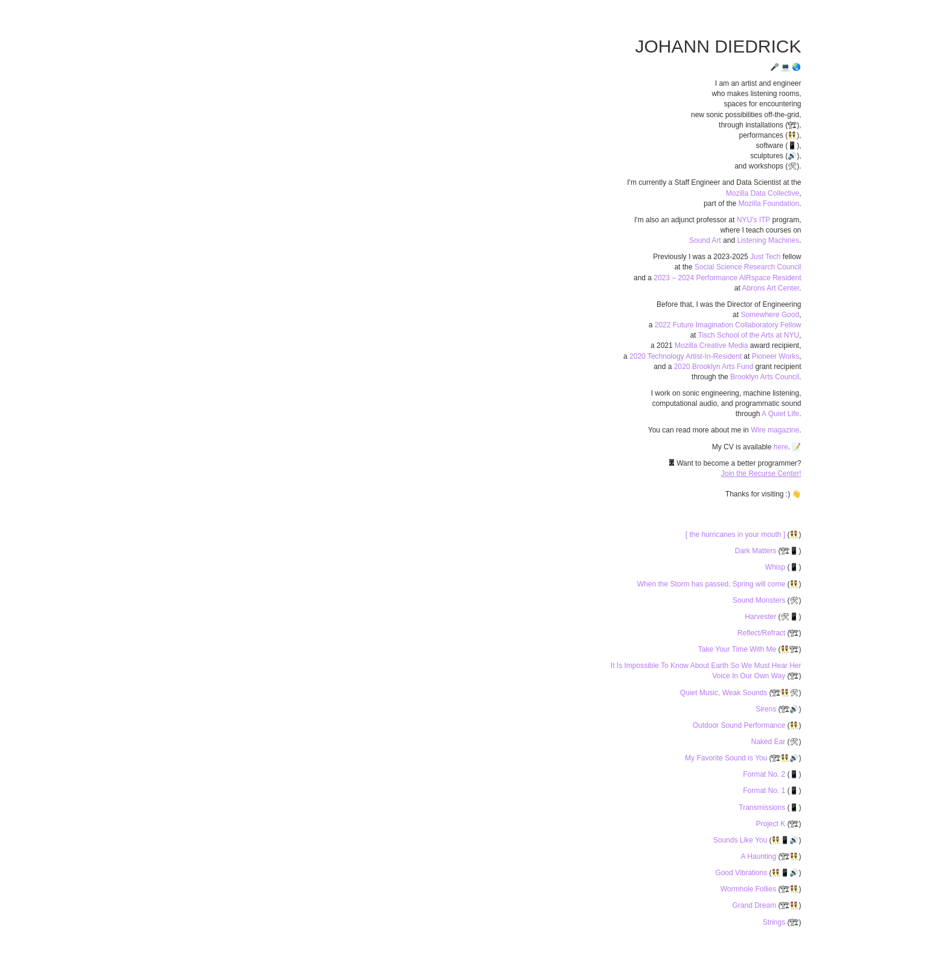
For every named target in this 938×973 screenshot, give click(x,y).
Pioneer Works (775, 356)
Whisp (776, 567)
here (781, 447)
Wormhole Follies (750, 889)
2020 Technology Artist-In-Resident (685, 356)
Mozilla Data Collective (762, 193)
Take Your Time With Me (738, 649)
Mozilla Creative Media (711, 345)
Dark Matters (756, 551)
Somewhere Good (769, 314)
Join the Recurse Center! (761, 473)
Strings (775, 922)
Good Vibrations (742, 873)
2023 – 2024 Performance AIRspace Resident (727, 278)
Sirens (767, 709)
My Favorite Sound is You (727, 758)
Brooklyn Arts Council (764, 377)
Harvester (761, 616)
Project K (771, 824)
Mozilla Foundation (768, 203)
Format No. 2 (765, 774)
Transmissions (763, 807)
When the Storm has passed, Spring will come (712, 584)
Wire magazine (775, 430)
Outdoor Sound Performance (740, 725)
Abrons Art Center (770, 288)
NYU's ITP (753, 220)
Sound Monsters (760, 600)
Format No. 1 (765, 790)
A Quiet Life (780, 413)
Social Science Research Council (748, 267)
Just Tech (765, 256)
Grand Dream (755, 905)
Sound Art (705, 240)
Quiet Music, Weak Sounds (724, 693)
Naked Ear (769, 741)
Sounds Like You (741, 840)
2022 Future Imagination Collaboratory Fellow (728, 325)
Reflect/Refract (762, 633)
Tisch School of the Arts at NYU (749, 335)
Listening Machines (768, 240)
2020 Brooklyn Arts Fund (713, 366)
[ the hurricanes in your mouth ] (737, 534)
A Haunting (759, 856)
